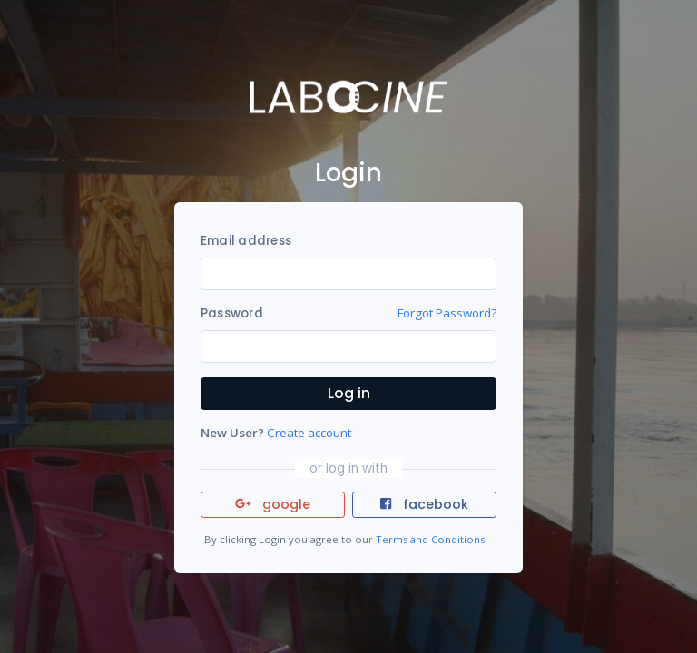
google (272, 504)
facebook (423, 504)
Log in (349, 393)
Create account (309, 432)
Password (232, 313)
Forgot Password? (447, 313)
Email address (246, 240)
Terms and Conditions (430, 539)
